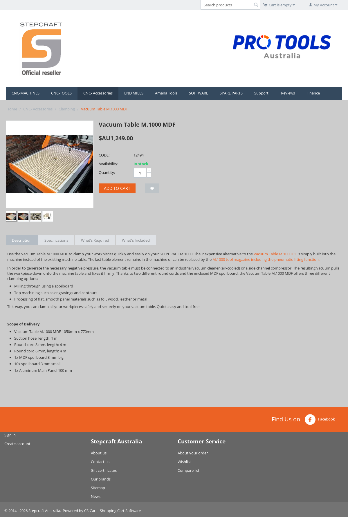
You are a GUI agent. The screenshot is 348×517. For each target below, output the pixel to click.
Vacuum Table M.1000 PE (275, 253)
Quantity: (107, 172)
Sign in (10, 435)
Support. (261, 93)
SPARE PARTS (231, 93)
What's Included (136, 240)
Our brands (101, 479)
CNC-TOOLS (61, 93)
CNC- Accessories (98, 93)
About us (99, 453)
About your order (193, 453)
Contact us (100, 461)
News (95, 496)
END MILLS (133, 93)
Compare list (188, 470)
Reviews (288, 93)
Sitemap (98, 487)
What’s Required (95, 240)
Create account (17, 443)
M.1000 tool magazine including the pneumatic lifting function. (266, 259)
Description (22, 240)
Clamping (67, 109)
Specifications (56, 240)
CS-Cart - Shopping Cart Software (112, 510)
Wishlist (184, 461)
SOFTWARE (198, 93)
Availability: (108, 163)
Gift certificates (104, 470)
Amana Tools (166, 93)
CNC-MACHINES (25, 93)
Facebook (319, 419)
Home (11, 109)
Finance (313, 93)
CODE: (104, 155)
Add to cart (117, 188)
